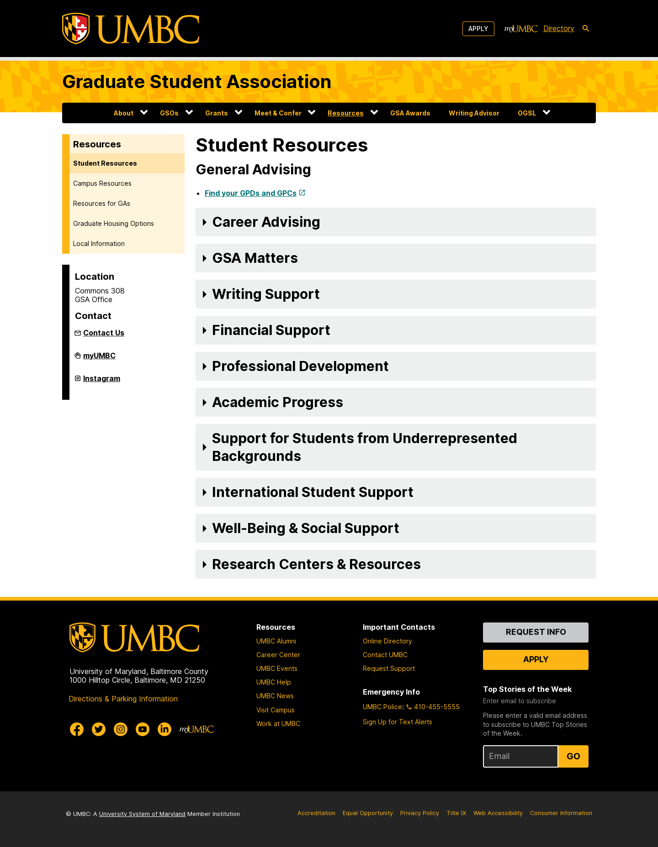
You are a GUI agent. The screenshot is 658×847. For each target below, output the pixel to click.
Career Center (278, 655)
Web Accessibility (498, 813)
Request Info (536, 632)
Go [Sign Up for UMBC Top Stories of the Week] (573, 756)
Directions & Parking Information (123, 698)
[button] (396, 222)
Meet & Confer (278, 113)
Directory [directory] (559, 28)
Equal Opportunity (368, 813)
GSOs (169, 113)
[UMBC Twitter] (99, 729)
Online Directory (387, 641)
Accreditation (316, 813)
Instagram (101, 382)
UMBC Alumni (276, 641)
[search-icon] (586, 29)
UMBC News (275, 696)
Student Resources (105, 163)
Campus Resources (102, 183)
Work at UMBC (278, 723)
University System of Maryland (142, 813)
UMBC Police (382, 707)
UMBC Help (273, 682)
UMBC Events (276, 668)
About (123, 113)
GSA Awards (410, 113)
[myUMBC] (521, 29)
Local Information (99, 243)
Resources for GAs (101, 203)
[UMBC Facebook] (77, 729)
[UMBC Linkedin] (164, 729)
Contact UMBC (385, 655)
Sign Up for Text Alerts (397, 722)
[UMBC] (131, 28)
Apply (478, 28)
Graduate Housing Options (113, 223)
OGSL (527, 113)
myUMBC (99, 359)
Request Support (389, 668)
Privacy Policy (419, 813)
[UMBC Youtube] (143, 729)
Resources (346, 113)
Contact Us (103, 332)
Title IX (456, 813)
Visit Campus (275, 710)
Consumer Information (561, 813)
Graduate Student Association (197, 81)
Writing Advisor (474, 113)
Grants (216, 113)
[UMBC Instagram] (121, 729)
